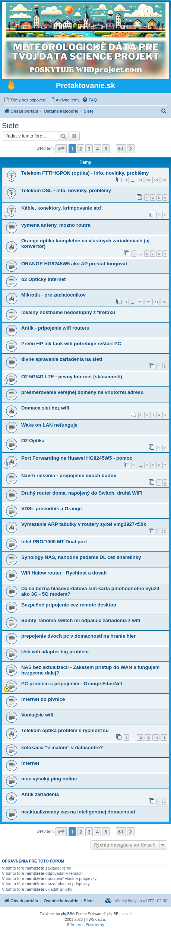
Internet (30, 763)
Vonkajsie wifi (37, 715)
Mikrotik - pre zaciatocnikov (53, 295)
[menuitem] (25, 100)
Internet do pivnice (43, 699)
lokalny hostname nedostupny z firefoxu (68, 312)
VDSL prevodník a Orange (51, 508)
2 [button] (80, 148)
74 (164, 302)
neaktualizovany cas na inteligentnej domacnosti (78, 812)
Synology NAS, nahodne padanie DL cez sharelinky (81, 557)
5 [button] (105, 148)
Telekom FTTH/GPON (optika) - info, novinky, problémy (85, 173)
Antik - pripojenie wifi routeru (55, 328)
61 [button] (121, 148)
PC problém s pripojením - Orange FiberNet (71, 683)
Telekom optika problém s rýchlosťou (65, 730)
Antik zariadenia (40, 794)
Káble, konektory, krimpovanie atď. (62, 208)
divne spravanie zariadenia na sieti (61, 359)
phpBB (66, 914)
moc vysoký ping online (49, 778)
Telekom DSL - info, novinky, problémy (66, 190)
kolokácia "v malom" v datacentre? (62, 747)
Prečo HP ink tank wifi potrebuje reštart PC (71, 343)
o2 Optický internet (43, 279)
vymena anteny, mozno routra (56, 225)
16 (164, 180)
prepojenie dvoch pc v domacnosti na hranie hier (78, 636)
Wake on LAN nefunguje (49, 425)
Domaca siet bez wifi (45, 408)
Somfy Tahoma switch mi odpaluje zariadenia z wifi (80, 620)
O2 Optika (32, 440)
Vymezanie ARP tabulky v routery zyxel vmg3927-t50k (83, 524)
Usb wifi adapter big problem (55, 651)
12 (140, 737)
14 (148, 180)
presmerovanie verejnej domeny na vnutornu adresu (82, 392)
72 (148, 302)
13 (140, 180)
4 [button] (97, 148)
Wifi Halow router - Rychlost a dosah (64, 573)
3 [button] (89, 148)
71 (140, 302)
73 (156, 302)
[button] (61, 148)
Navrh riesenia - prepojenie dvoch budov (68, 475)
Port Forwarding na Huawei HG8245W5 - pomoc (76, 458)
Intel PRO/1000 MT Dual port (54, 541)
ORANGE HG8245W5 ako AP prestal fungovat (74, 263)
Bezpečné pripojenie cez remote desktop (68, 605)
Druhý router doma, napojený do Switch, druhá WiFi (81, 493)
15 (156, 180)
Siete (10, 126)
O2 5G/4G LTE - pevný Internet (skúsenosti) (71, 376)
